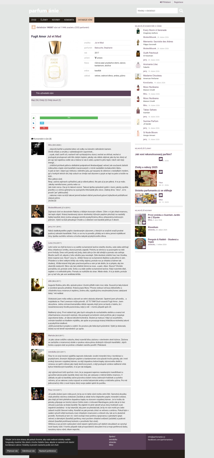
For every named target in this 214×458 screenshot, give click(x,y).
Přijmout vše (12, 451)
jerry (50, 227)
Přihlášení (165, 2)
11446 (63, 27)
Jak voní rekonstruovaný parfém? (153, 154)
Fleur (50, 390)
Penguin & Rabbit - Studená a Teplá (163, 240)
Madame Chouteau (152, 75)
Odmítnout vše (28, 451)
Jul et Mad (54, 36)
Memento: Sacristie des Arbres (158, 41)
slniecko (151, 230)
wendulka (52, 352)
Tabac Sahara (150, 109)
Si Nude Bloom (150, 132)
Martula (51, 335)
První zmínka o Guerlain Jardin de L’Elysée (164, 216)
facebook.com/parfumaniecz (160, 440)
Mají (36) (35, 100)
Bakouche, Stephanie (103, 48)
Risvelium (153, 227)
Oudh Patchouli (150, 53)
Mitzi (161, 200)
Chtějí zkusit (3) (54, 100)
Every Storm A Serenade (155, 30)
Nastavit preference (47, 451)
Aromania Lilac (150, 64)
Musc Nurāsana (151, 87)
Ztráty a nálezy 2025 (146, 167)
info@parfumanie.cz (156, 437)
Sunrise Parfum (150, 121)
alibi (50, 281)
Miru (50, 145)
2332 (77, 27)
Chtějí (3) (43, 100)
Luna (50, 243)
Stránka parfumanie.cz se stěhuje (153, 190)
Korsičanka (148, 83)
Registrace (178, 2)
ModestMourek (54, 207)
